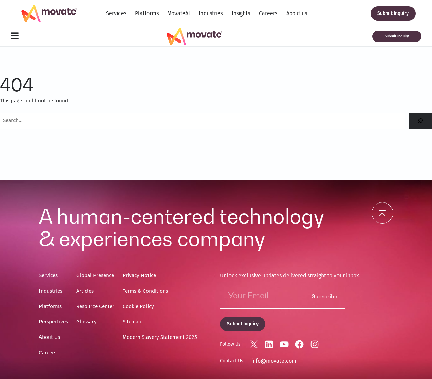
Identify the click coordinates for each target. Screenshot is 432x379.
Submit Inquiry (393, 13)
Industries (211, 13)
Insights (241, 13)
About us (296, 13)
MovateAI (178, 13)
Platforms (147, 13)
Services (116, 13)
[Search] (420, 121)
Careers (268, 13)
